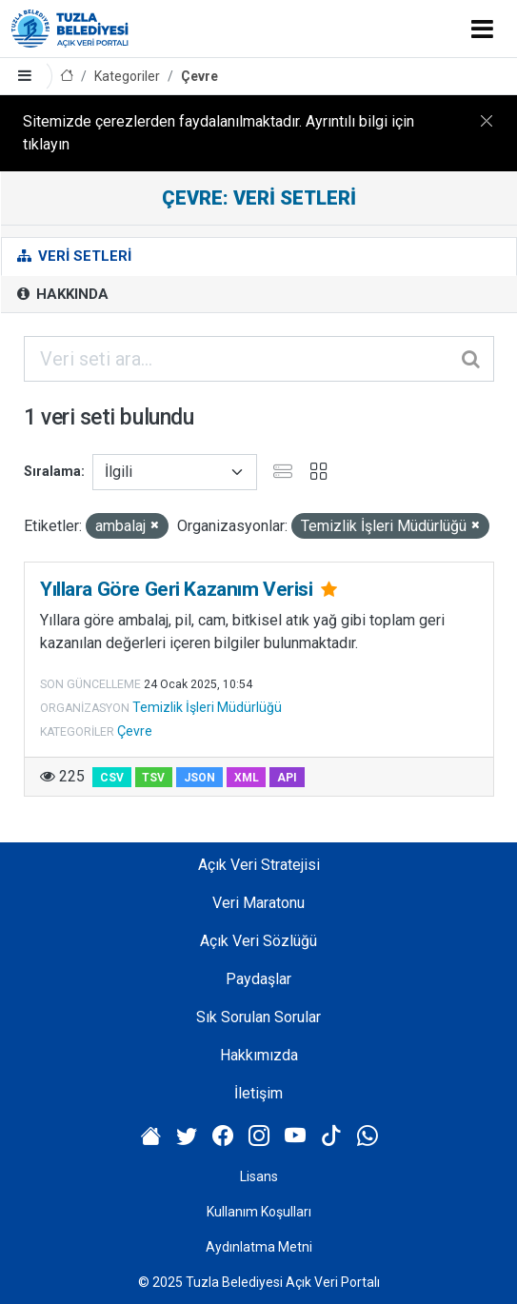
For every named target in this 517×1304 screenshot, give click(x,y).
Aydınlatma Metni (259, 1247)
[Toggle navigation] (482, 28)
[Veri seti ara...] (259, 359)
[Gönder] (472, 359)
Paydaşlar (258, 979)
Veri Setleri (74, 256)
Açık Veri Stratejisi (259, 865)
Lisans (259, 1176)
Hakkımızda (259, 1055)
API (287, 777)
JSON (199, 777)
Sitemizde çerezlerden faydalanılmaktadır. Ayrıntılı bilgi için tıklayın (218, 132)
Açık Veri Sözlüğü (258, 941)
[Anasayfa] (66, 76)
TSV (153, 777)
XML (246, 777)
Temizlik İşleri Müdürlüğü (207, 707)
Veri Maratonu (258, 903)
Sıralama (52, 471)
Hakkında (63, 294)
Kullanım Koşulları (259, 1211)
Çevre (199, 76)
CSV (112, 777)
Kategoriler (127, 76)
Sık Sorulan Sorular (258, 1017)
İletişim (258, 1093)
